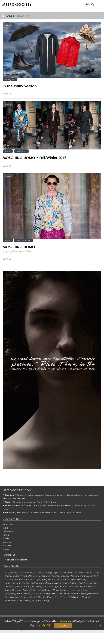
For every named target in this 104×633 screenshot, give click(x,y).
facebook (8, 524)
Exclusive (21, 512)
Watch (63, 597)
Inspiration (31, 502)
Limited (34, 583)
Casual (78, 586)
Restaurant (89, 586)
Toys (85, 505)
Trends (27, 593)
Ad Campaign (50, 586)
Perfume (36, 600)
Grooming (18, 502)
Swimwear (79, 572)
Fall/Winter (21, 151)
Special (81, 579)
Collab (34, 590)
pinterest (7, 542)
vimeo (6, 534)
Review (32, 576)
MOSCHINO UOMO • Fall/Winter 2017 (34, 157)
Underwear (11, 583)
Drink (77, 593)
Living (45, 600)
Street (64, 576)
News (20, 593)
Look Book (45, 583)
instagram (8, 531)
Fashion (9, 495)
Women (73, 576)
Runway (20, 495)
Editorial (10, 512)
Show (27, 586)
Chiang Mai (85, 576)
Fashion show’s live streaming (82, 495)
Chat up (72, 583)
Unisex (15, 576)
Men (65, 590)
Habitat (83, 583)
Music (12, 586)
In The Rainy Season (20, 86)
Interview (70, 579)
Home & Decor (72, 505)
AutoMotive (23, 600)
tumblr (6, 549)
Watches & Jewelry (55, 495)
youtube (7, 545)
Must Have (34, 512)
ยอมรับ (63, 625)
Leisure (9, 505)
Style (8, 502)
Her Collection (55, 579)
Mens (20, 586)
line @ (5, 527)
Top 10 (69, 512)
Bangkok (23, 583)
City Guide (58, 512)
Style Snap (51, 502)
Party (22, 579)
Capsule (57, 590)
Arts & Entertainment (52, 505)
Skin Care (57, 593)
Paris (64, 583)
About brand (9, 498)
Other (8, 576)
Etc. (48, 576)
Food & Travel (32, 505)
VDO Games (65, 572)
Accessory (76, 590)
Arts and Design (41, 593)
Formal (30, 579)
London (40, 572)
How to (19, 505)
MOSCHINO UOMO (19, 247)
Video (78, 512)
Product (14, 597)
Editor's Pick (66, 586)
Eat (6, 572)
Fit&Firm (68, 593)
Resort (41, 576)
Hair (44, 579)
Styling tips (10, 79)
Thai (88, 572)
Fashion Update (35, 495)
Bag (85, 590)
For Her (21, 498)
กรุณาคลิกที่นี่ (42, 625)
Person (13, 572)
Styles (26, 590)
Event (33, 597)
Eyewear (36, 586)
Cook (95, 572)
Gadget (86, 597)
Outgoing (51, 572)
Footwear (10, 600)
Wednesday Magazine (15, 559)
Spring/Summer (23, 240)
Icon (41, 502)
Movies (56, 583)
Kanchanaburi (27, 572)
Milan (7, 151)
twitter (6, 538)
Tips (7, 597)
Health (41, 597)
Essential (46, 512)
